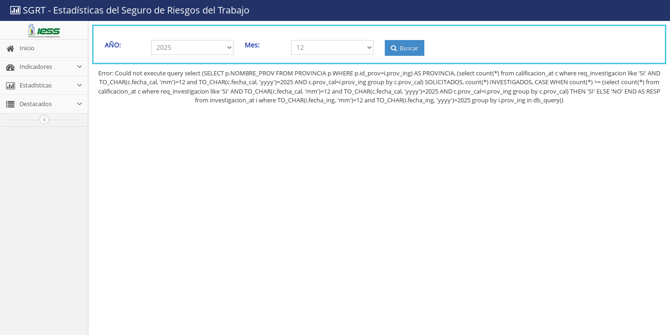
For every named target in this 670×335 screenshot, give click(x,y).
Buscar (404, 48)
